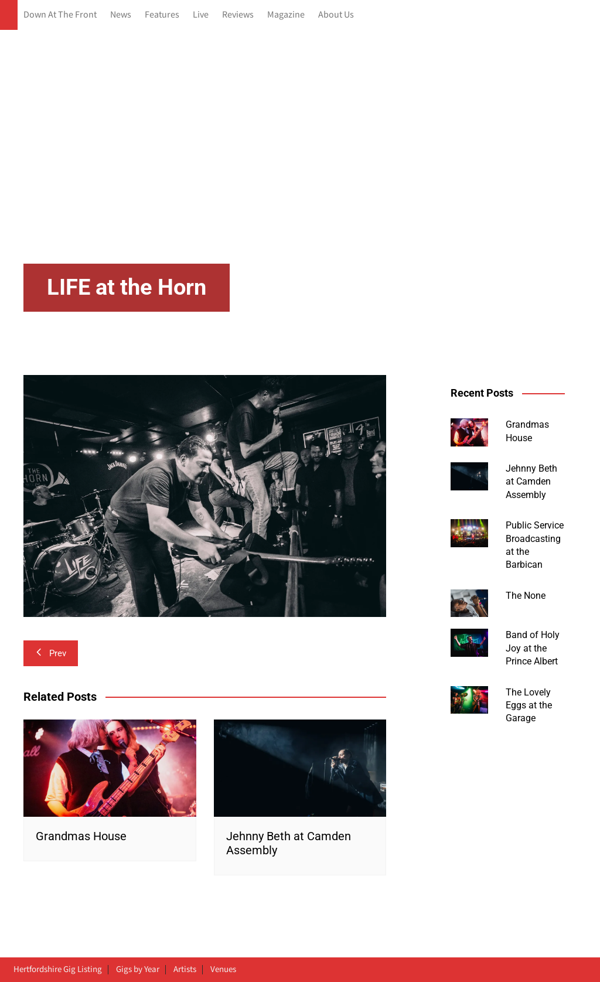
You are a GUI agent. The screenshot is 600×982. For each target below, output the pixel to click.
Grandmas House (81, 836)
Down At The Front (60, 15)
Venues (223, 969)
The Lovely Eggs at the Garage (529, 705)
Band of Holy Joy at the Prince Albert (533, 648)
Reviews (238, 15)
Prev (50, 653)
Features (162, 15)
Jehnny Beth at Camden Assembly (531, 481)
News (120, 15)
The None (526, 595)
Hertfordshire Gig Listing (57, 969)
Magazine (286, 15)
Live (201, 15)
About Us (336, 15)
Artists (184, 969)
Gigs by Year (137, 969)
